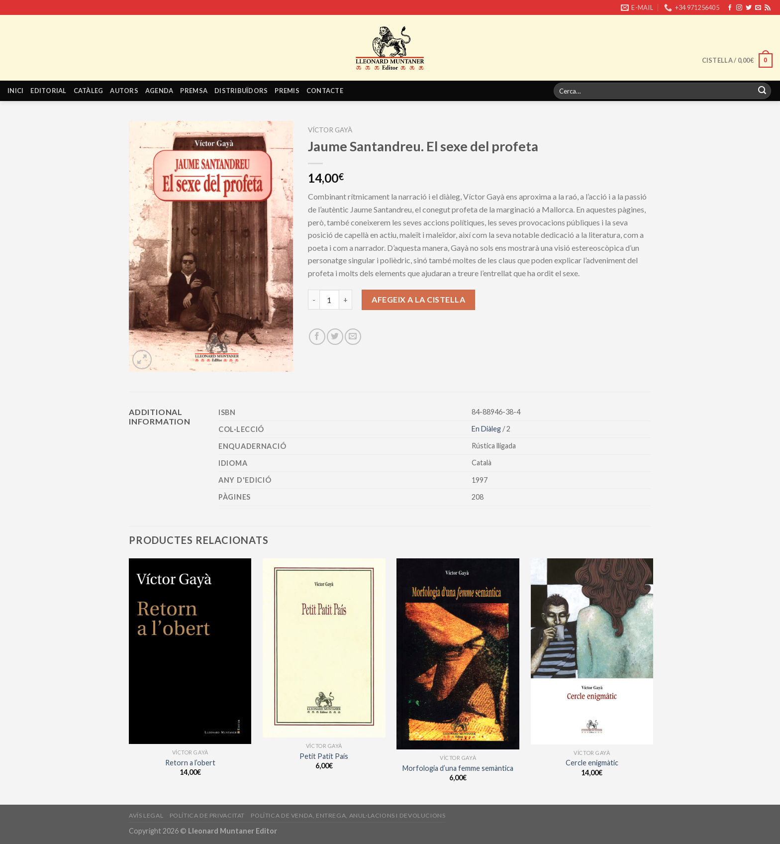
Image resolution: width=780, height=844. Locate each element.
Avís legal (146, 815)
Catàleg (88, 91)
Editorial (48, 91)
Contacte (324, 91)
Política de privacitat (207, 815)
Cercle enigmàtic (592, 762)
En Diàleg (487, 428)
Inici (15, 91)
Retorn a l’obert (190, 762)
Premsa (193, 91)
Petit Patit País (323, 756)
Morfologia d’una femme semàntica (457, 768)
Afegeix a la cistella (418, 299)
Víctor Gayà (330, 130)
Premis (287, 91)
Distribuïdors (241, 91)
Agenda (159, 91)
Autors (124, 91)
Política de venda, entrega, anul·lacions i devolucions (348, 815)
